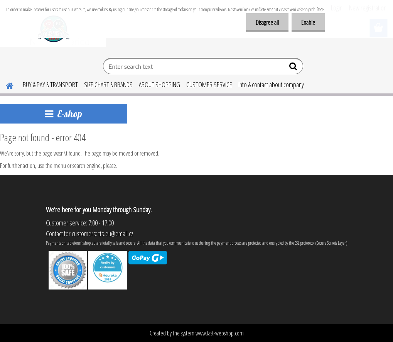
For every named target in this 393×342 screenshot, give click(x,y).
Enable (308, 22)
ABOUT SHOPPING (159, 84)
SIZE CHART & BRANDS (108, 84)
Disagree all (267, 22)
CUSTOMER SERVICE (209, 84)
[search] (294, 68)
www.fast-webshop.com (220, 333)
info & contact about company (271, 84)
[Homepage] (5, 84)
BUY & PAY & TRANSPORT (50, 84)
